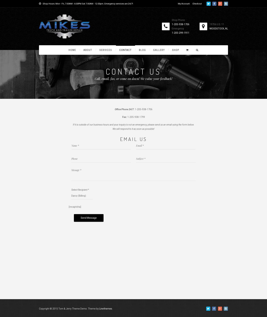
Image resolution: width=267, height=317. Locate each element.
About (87, 50)
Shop (175, 50)
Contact (125, 50)
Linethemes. (106, 307)
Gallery (159, 50)
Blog (142, 50)
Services (105, 50)
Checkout (197, 3)
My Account (184, 3)
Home (72, 50)
